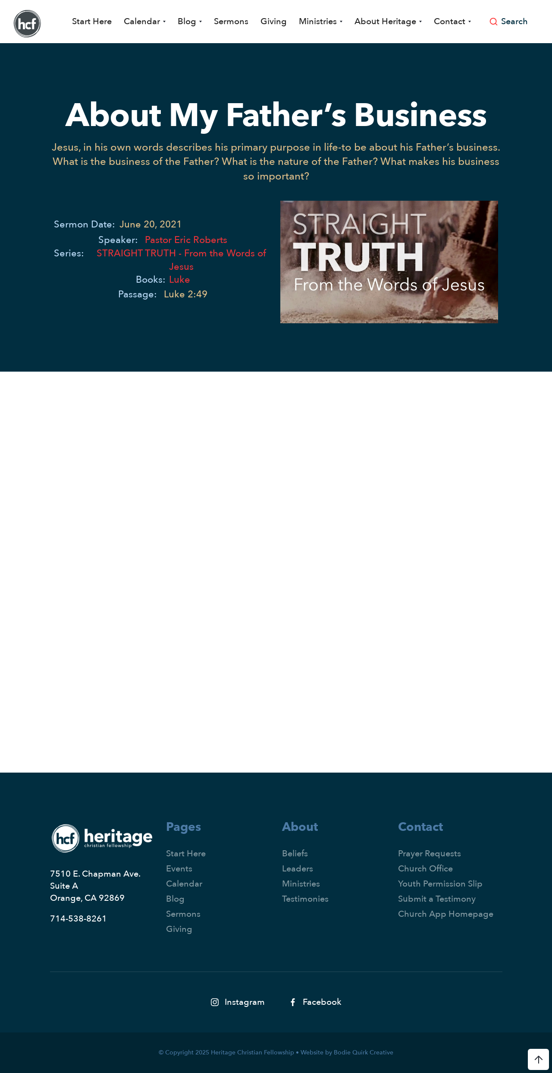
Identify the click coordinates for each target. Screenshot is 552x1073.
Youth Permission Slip (440, 884)
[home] (27, 23)
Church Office (425, 868)
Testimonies (305, 899)
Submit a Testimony (437, 899)
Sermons (231, 21)
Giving (273, 21)
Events (179, 868)
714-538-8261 (78, 919)
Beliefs (295, 853)
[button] (145, 22)
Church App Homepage (445, 914)
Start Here (92, 21)
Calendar (184, 884)
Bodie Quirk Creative (363, 1052)
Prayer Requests (429, 853)
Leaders (297, 868)
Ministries (301, 884)
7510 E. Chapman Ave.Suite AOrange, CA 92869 (95, 886)
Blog (175, 899)
